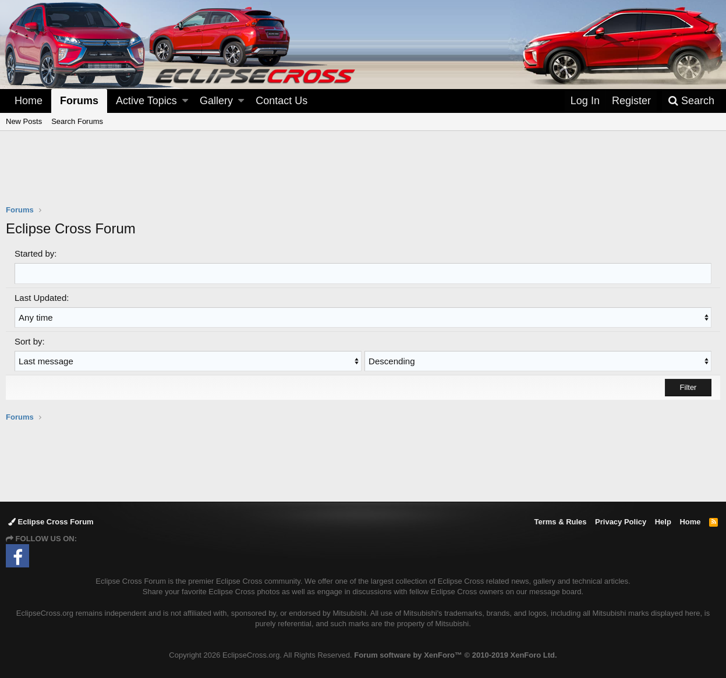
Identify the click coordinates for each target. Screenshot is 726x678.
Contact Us (281, 101)
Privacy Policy (620, 521)
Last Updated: (42, 297)
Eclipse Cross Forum (51, 521)
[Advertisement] (363, 175)
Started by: (36, 253)
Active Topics (146, 101)
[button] (185, 101)
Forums (79, 101)
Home (29, 101)
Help (663, 521)
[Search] (691, 101)
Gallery (216, 101)
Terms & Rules (560, 521)
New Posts (24, 121)
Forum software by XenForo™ (455, 655)
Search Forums (77, 121)
